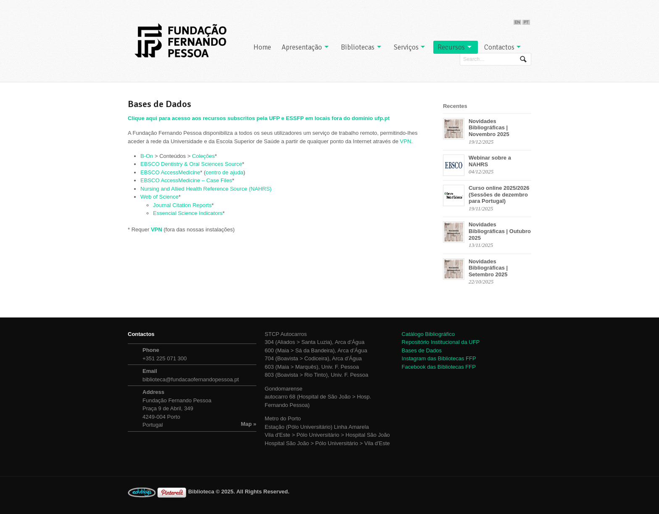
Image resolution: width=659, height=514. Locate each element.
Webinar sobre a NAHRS (490, 161)
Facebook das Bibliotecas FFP (439, 367)
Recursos (451, 47)
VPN (405, 141)
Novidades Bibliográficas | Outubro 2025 (500, 231)
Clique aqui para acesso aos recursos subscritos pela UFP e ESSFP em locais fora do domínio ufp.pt (259, 118)
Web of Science (159, 197)
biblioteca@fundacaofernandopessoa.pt (190, 379)
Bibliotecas (357, 47)
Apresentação (302, 47)
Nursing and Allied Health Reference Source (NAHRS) (206, 189)
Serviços (406, 47)
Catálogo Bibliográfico (428, 334)
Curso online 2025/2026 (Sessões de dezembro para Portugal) (499, 194)
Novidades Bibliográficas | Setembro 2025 (488, 268)
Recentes (455, 106)
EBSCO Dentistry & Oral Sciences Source (191, 164)
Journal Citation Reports (182, 205)
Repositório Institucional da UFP (441, 342)
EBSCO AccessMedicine (170, 172)
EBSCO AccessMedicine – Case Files (186, 180)
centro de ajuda (224, 172)
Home (262, 47)
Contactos (499, 47)
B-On (146, 156)
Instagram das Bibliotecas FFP (439, 358)
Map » (248, 424)
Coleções (203, 156)
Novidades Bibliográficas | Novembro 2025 (489, 127)
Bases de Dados (422, 350)
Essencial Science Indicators (187, 213)
